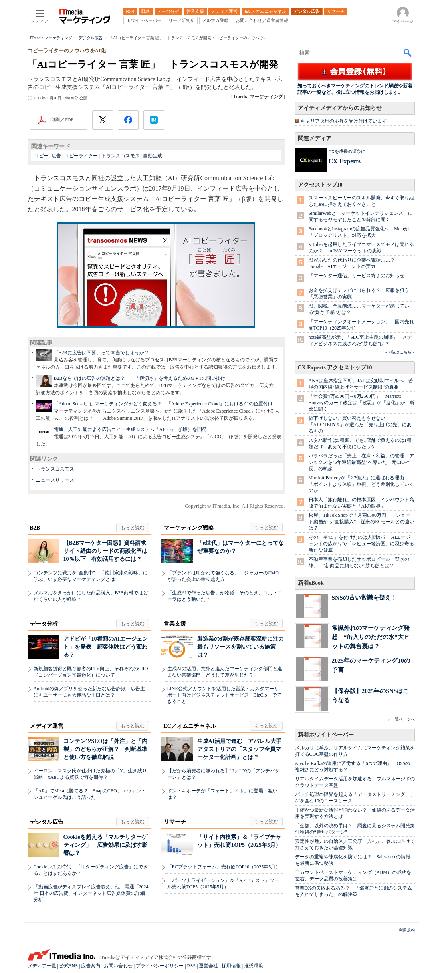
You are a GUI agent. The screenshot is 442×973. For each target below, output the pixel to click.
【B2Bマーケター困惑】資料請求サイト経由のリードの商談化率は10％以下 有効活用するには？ (105, 551)
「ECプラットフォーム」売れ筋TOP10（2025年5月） (224, 867)
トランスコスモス (120, 156)
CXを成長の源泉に (347, 151)
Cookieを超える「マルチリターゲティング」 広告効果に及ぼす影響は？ (105, 845)
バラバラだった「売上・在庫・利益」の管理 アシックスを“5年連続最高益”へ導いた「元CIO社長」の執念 (361, 462)
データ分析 (44, 624)
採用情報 (231, 966)
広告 (56, 156)
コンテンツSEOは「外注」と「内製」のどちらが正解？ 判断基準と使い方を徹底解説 (105, 749)
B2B (35, 528)
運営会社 (208, 966)
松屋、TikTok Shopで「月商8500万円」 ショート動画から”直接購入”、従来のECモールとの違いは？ (362, 521)
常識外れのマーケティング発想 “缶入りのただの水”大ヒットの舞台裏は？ (371, 636)
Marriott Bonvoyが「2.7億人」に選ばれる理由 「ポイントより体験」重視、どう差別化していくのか (361, 484)
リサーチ (175, 822)
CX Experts (345, 161)
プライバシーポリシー (160, 966)
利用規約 (407, 930)
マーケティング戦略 (189, 528)
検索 (408, 52)
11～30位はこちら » (397, 352)
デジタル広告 (46, 822)
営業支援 (175, 624)
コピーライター (81, 156)
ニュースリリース (55, 480)
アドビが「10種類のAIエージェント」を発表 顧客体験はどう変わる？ (105, 647)
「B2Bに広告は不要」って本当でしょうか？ (101, 352)
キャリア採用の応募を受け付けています (344, 121)
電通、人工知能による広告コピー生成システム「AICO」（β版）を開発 (130, 429)
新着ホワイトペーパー (326, 735)
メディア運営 (46, 726)
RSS (191, 966)
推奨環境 (253, 966)
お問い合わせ (118, 966)
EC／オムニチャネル (190, 726)
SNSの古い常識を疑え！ (364, 597)
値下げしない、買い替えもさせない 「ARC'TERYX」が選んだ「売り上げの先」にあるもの (360, 424)
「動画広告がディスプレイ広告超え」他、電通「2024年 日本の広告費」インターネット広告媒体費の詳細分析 (91, 893)
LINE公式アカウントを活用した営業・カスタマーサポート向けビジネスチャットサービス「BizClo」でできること (224, 695)
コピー (41, 156)
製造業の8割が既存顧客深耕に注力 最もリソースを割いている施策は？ (243, 647)
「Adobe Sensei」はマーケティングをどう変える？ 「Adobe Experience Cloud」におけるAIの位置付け (163, 404)
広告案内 (90, 966)
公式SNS (68, 966)
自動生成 (152, 156)
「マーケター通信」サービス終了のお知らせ (356, 275)
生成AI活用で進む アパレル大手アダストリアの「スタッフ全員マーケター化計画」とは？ (239, 749)
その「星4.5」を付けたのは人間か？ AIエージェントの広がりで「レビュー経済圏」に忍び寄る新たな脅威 (361, 543)
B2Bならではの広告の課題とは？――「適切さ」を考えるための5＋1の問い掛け (140, 378)
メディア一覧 (42, 966)
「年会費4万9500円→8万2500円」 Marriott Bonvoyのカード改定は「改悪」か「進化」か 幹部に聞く (362, 402)
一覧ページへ (403, 719)
